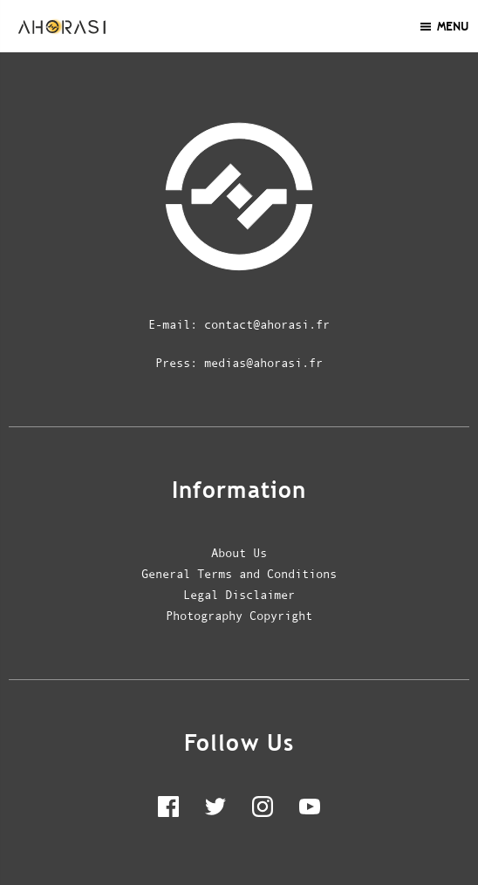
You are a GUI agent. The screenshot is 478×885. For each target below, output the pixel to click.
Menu (443, 26)
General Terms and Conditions (239, 574)
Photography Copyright (239, 616)
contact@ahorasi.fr (267, 324)
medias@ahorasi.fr (263, 363)
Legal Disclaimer (239, 595)
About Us (239, 553)
